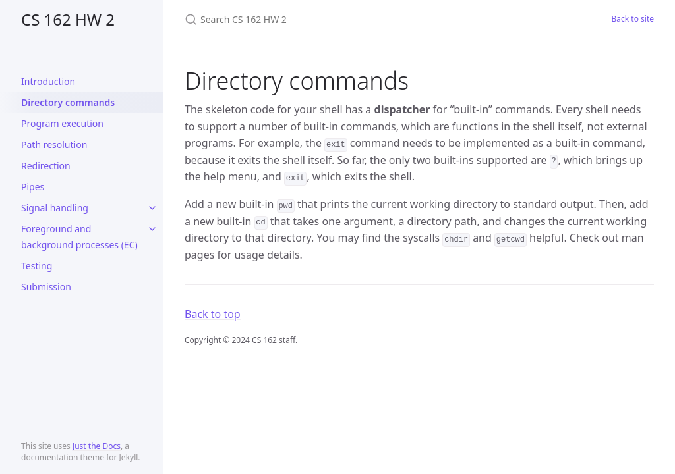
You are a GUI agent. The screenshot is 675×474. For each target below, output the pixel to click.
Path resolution (54, 144)
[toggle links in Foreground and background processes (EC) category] (152, 229)
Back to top (213, 314)
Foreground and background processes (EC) (79, 237)
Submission (46, 286)
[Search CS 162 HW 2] (340, 19)
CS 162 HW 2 (68, 19)
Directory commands (68, 102)
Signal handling (54, 207)
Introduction (48, 81)
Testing (36, 265)
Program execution (62, 123)
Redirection (46, 165)
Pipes (32, 186)
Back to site (633, 18)
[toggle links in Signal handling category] (152, 208)
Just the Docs (97, 446)
